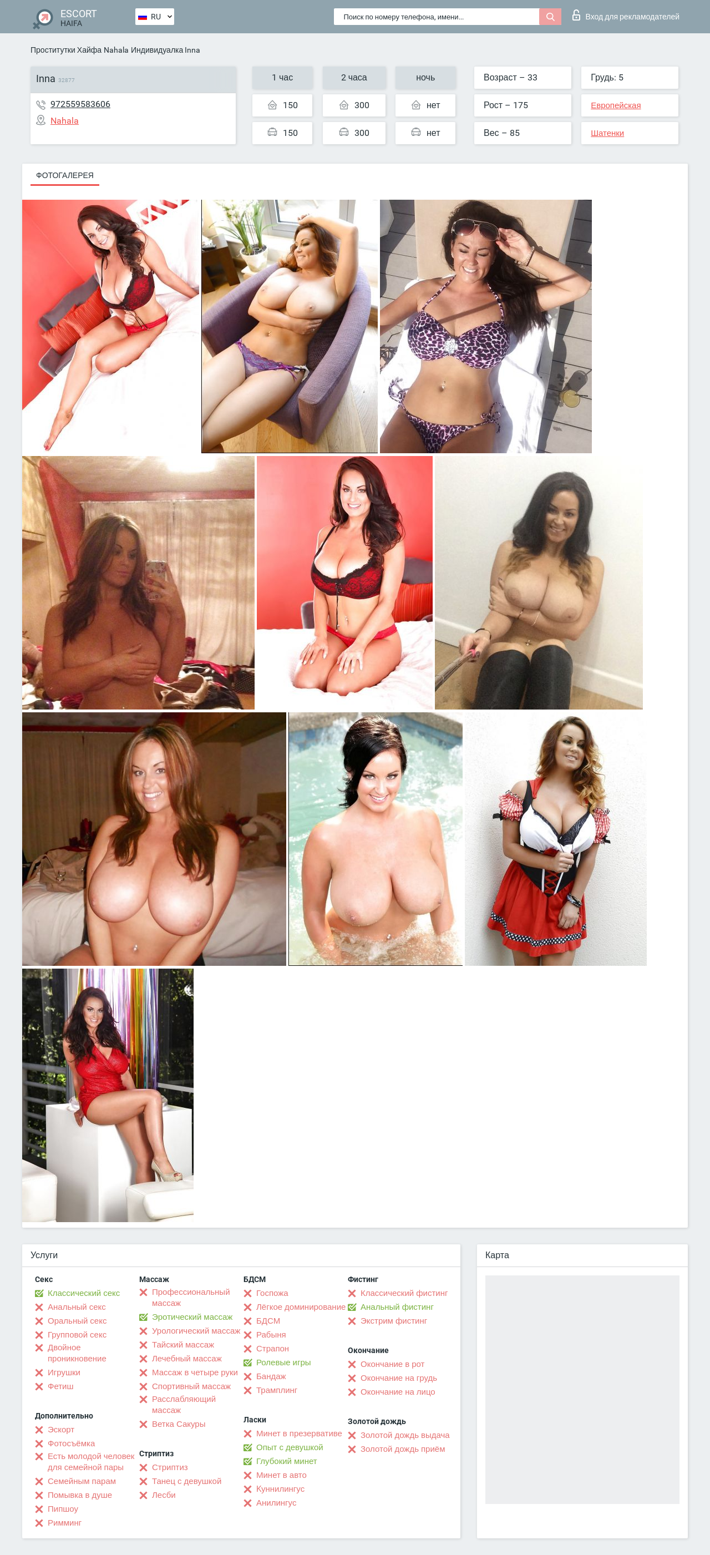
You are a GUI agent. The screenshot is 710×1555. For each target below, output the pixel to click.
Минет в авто (281, 1475)
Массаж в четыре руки (195, 1372)
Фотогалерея (65, 175)
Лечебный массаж (187, 1359)
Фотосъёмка (71, 1443)
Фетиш (61, 1386)
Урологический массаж (196, 1331)
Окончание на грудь (399, 1378)
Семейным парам (82, 1481)
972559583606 (80, 104)
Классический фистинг (404, 1293)
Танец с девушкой (186, 1481)
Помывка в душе (80, 1495)
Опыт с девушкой (289, 1447)
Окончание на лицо (398, 1392)
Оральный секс (77, 1321)
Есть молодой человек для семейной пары (91, 1461)
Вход (625, 15)
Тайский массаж (183, 1345)
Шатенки (607, 133)
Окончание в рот (392, 1364)
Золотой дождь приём (403, 1449)
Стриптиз (170, 1467)
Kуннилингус (280, 1489)
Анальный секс (77, 1307)
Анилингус (276, 1503)
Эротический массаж (192, 1317)
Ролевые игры (283, 1362)
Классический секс (84, 1293)
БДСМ (268, 1321)
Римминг (65, 1523)
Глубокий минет (286, 1461)
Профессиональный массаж (191, 1297)
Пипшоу (63, 1509)
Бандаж (271, 1376)
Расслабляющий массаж (184, 1404)
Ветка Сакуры (178, 1424)
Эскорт (61, 1430)
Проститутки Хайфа (66, 49)
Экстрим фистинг (394, 1321)
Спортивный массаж (191, 1386)
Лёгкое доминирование (301, 1307)
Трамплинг (276, 1390)
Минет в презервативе (299, 1433)
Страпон (272, 1349)
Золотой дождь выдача (405, 1435)
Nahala (116, 49)
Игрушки (64, 1372)
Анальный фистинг (397, 1307)
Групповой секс (77, 1335)
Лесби (164, 1495)
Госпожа (272, 1293)
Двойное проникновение (77, 1353)
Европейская (616, 105)
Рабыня (271, 1335)
